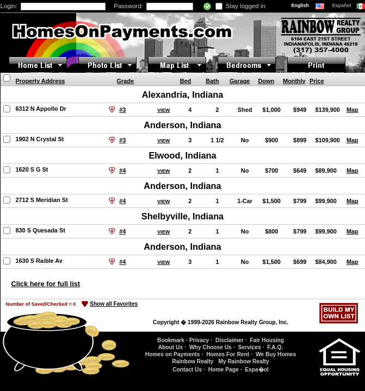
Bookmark (170, 340)
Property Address (40, 81)
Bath (212, 81)
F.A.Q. (275, 347)
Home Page (223, 370)
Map (352, 109)
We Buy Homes (276, 354)
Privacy (199, 340)
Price (317, 81)
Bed (185, 81)
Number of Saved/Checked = (41, 304)
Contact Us (187, 370)
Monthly (294, 81)
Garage (240, 81)
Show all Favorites (114, 304)
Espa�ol (257, 370)
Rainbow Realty (192, 361)
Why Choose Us (210, 347)
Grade (125, 81)
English (301, 5)
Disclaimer (229, 340)
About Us (170, 347)
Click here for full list (46, 284)
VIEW (163, 110)
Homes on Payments (172, 354)
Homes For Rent (227, 354)
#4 (122, 170)
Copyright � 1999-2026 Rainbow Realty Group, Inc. (220, 322)
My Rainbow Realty (243, 361)
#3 (122, 109)
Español (342, 5)
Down (266, 81)
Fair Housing (267, 340)
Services (249, 347)
